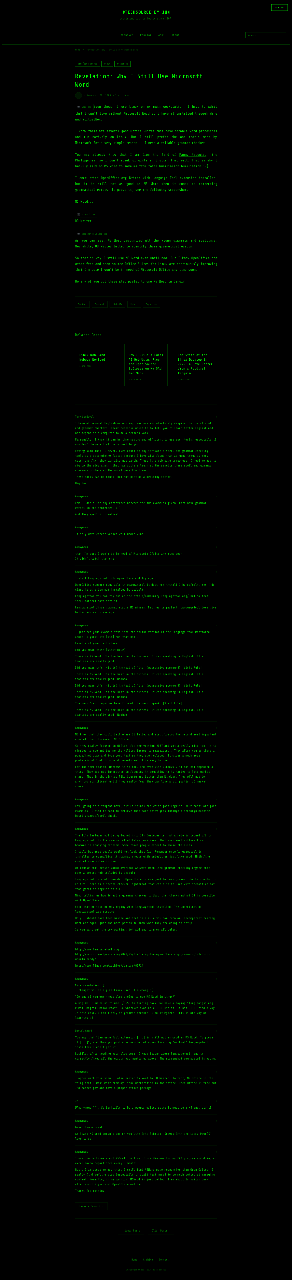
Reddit (134, 304)
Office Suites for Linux (146, 264)
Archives (127, 35)
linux (107, 63)
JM (76, 1101)
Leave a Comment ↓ (91, 1206)
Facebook (100, 304)
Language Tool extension (174, 178)
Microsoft (122, 63)
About (175, 35)
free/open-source (87, 63)
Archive (148, 1260)
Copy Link (151, 304)
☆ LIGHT (279, 7)
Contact (164, 1260)
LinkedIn (117, 304)
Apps (161, 35)
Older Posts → (161, 1231)
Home (77, 49)
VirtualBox (91, 119)
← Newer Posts (131, 1231)
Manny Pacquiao (192, 155)
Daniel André (83, 1030)
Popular (146, 35)
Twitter (82, 304)
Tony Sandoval (84, 416)
